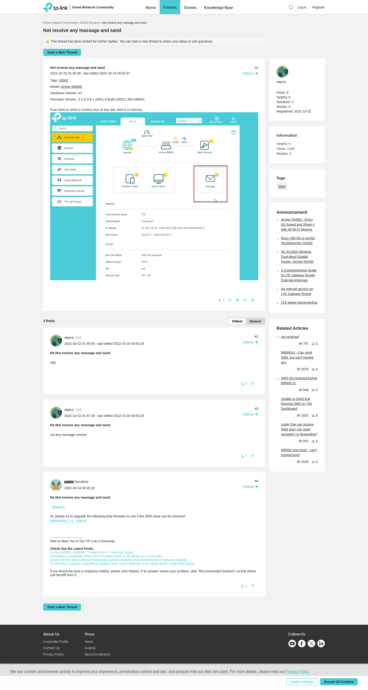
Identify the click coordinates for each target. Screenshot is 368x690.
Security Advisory (98, 654)
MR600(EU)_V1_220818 (68, 521)
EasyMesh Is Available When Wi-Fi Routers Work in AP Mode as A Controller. (106, 556)
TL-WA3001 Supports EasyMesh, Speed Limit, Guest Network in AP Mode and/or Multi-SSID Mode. (122, 564)
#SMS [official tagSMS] (63, 80)
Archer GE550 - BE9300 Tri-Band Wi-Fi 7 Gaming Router (92, 552)
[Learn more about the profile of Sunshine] (57, 484)
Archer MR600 (71, 87)
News (89, 641)
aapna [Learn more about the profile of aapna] (68, 337)
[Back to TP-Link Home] (55, 7)
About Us (51, 634)
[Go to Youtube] (292, 643)
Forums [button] (169, 7)
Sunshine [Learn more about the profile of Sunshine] (81, 482)
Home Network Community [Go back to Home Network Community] (60, 22)
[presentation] (56, 340)
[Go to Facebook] (302, 643)
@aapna (58, 507)
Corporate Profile (55, 641)
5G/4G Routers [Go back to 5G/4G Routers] (89, 22)
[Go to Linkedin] (321, 643)
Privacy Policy (53, 654)
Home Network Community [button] (93, 7)
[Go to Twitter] (311, 644)
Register (318, 7)
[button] (151, 7)
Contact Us (51, 648)
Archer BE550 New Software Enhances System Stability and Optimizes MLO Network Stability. (119, 560)
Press (89, 634)
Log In (302, 7)
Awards (90, 648)
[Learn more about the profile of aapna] (57, 340)
